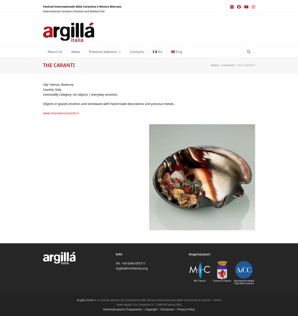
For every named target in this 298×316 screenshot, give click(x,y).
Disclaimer (167, 309)
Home (215, 65)
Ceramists (228, 65)
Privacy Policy (186, 309)
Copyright (151, 309)
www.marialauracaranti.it (61, 113)
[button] (249, 52)
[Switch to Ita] (157, 52)
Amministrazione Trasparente (122, 309)
